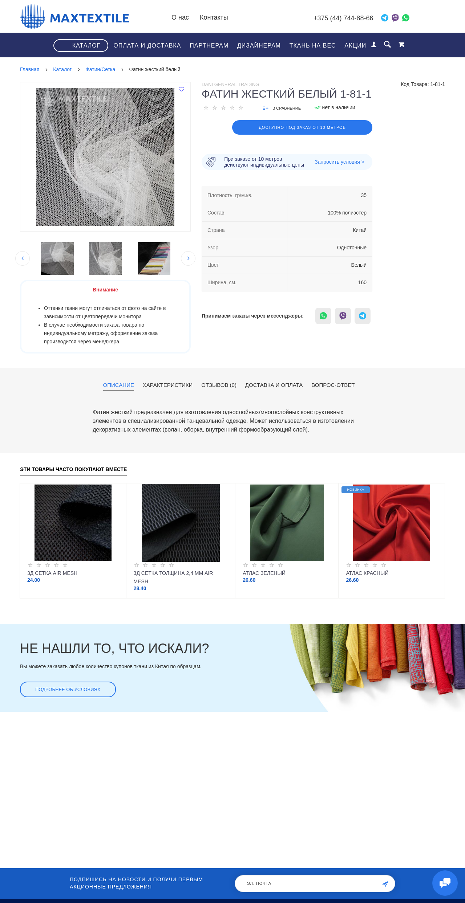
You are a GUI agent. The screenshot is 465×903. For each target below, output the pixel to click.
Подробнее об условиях (68, 689)
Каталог (86, 45)
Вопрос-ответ (333, 385)
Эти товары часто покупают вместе (73, 469)
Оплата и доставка (147, 45)
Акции (356, 45)
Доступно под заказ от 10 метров (302, 127)
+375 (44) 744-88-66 (343, 18)
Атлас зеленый (264, 573)
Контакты (214, 17)
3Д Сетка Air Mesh (52, 573)
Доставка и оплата (274, 385)
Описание (118, 385)
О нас (180, 17)
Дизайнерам (259, 45)
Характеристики (168, 385)
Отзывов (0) (218, 385)
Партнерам (209, 45)
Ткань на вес (313, 45)
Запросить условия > (339, 162)
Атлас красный (367, 573)
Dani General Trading (230, 84)
